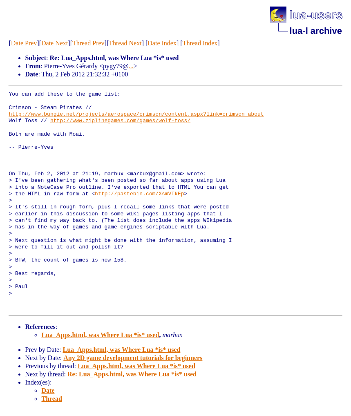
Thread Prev (88, 43)
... (131, 66)
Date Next (54, 43)
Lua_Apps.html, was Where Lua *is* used (100, 334)
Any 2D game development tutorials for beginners (132, 357)
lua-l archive (316, 31)
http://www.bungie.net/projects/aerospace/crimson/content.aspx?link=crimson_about (136, 114)
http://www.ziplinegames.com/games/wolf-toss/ (120, 121)
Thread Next (125, 43)
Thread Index (200, 43)
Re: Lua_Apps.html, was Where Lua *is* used (132, 374)
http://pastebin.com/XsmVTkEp (139, 194)
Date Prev (24, 43)
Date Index (162, 43)
